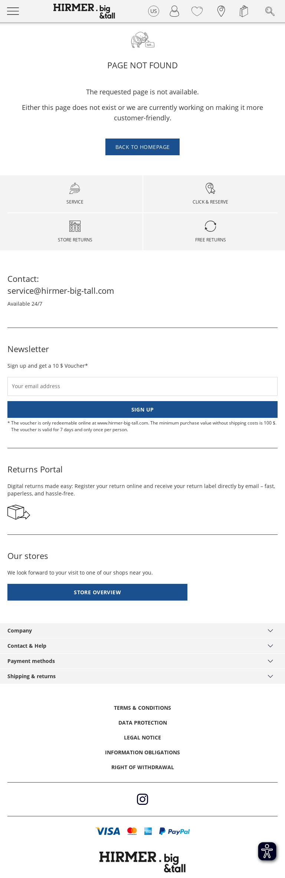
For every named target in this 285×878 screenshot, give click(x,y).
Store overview (97, 592)
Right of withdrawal (142, 767)
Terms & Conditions (142, 707)
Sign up (142, 409)
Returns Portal (35, 469)
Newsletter (28, 348)
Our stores (27, 555)
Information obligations (142, 752)
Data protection (142, 722)
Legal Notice (142, 737)
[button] (108, 831)
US (153, 10)
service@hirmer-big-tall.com (60, 290)
